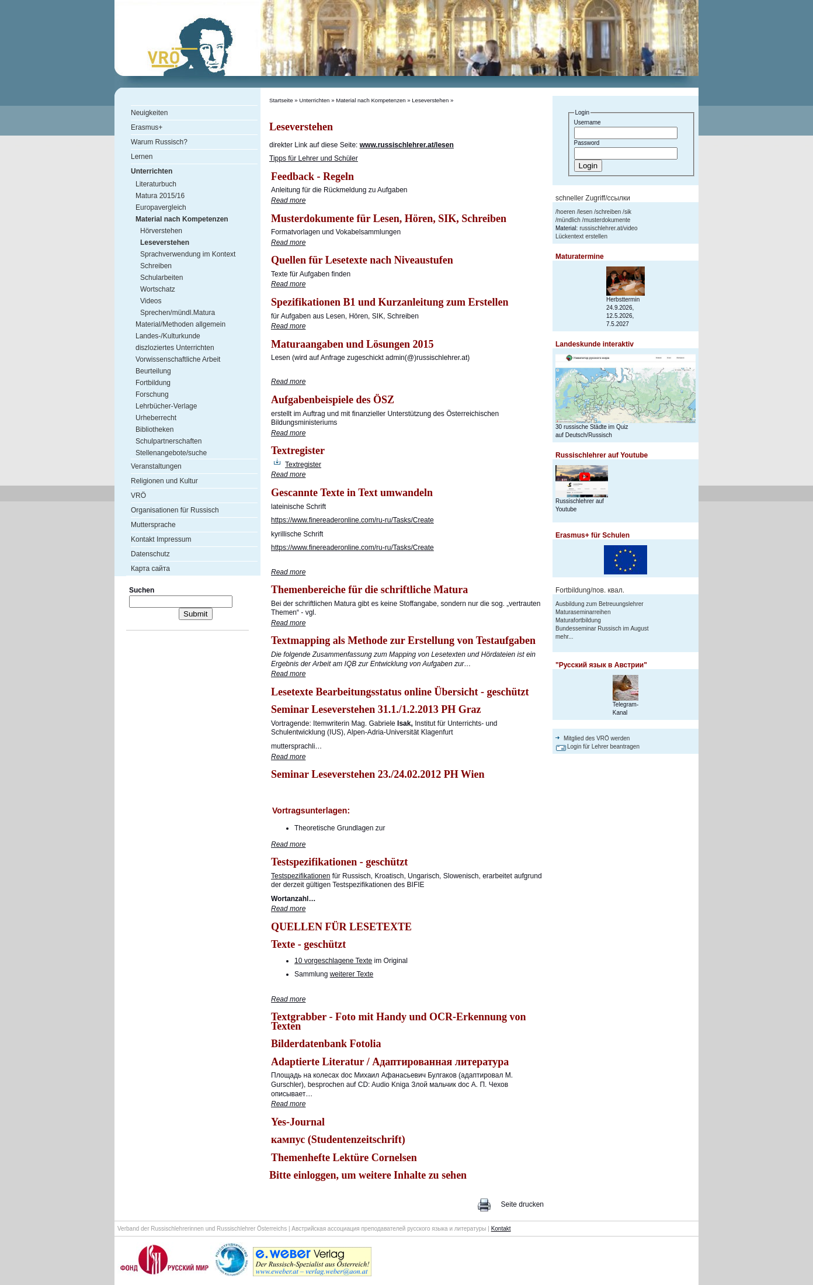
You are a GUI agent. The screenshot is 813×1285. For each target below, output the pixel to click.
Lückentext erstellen (581, 236)
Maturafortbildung (578, 620)
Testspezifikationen (300, 876)
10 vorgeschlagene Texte (333, 961)
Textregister (303, 464)
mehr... (564, 636)
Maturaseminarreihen (583, 612)
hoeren (566, 212)
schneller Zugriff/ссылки (592, 198)
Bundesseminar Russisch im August (602, 628)
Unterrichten (314, 100)
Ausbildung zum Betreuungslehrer (599, 604)
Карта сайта (150, 568)
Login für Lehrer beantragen (603, 746)
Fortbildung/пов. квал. (589, 590)
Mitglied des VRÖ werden (597, 738)
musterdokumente (606, 220)
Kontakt (501, 1228)
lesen (585, 212)
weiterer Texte (351, 974)
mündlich (569, 220)
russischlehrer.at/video (608, 228)
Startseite (281, 100)
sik (627, 212)
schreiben (608, 212)
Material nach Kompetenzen (370, 100)
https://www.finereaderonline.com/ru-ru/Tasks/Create (352, 520)
